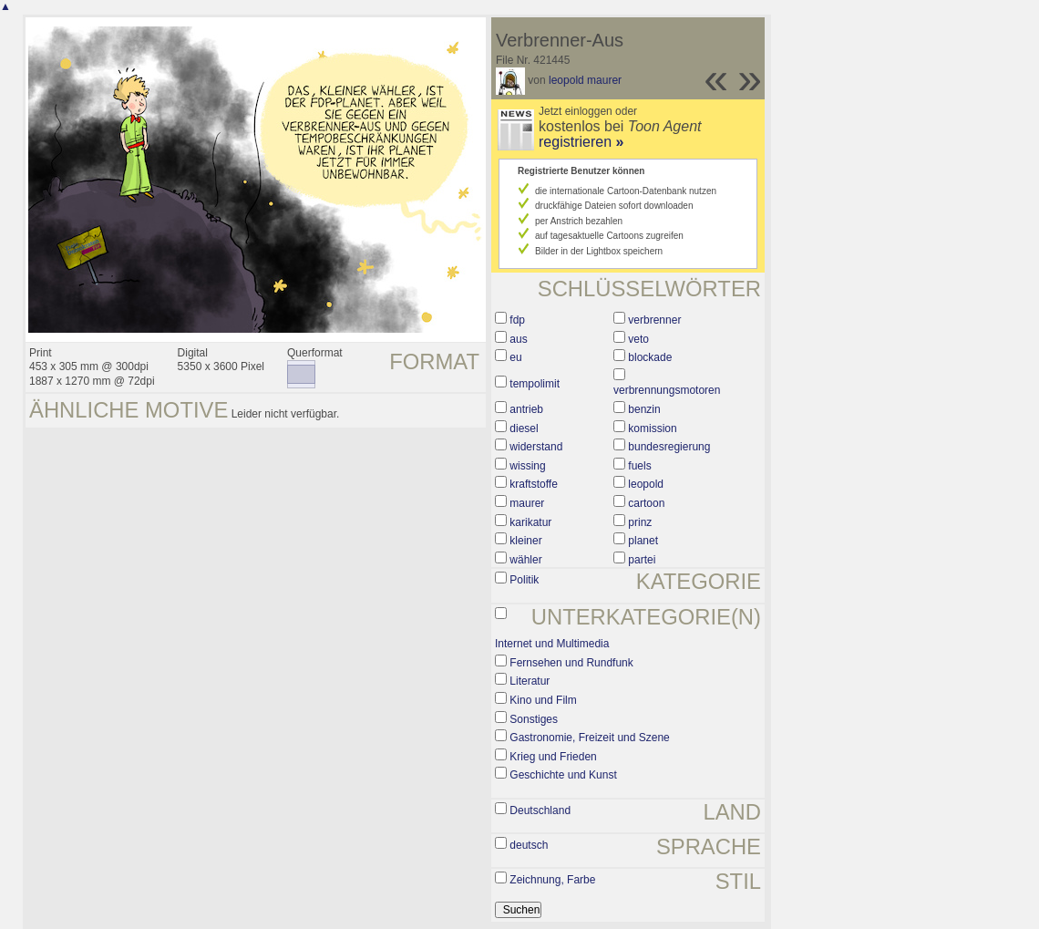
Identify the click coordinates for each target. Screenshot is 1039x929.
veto (638, 339)
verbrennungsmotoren (666, 390)
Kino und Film (542, 700)
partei (641, 559)
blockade (650, 357)
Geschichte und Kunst (562, 775)
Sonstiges (533, 719)
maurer (526, 503)
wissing (527, 465)
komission (652, 428)
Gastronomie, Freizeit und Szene (589, 737)
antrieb (526, 409)
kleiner (525, 540)
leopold (646, 484)
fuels (639, 465)
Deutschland (540, 810)
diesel (523, 428)
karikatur (530, 522)
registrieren (581, 142)
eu (515, 357)
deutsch (528, 845)
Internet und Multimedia (552, 643)
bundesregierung (669, 446)
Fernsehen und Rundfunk (571, 662)
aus (518, 339)
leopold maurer (585, 80)
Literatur (529, 681)
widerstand (535, 446)
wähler (525, 559)
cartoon (646, 503)
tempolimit (534, 383)
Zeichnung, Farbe (552, 879)
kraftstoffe (533, 484)
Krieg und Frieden (552, 756)
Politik (524, 579)
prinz (640, 522)
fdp (517, 320)
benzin (644, 409)
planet (643, 540)
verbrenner (654, 320)
